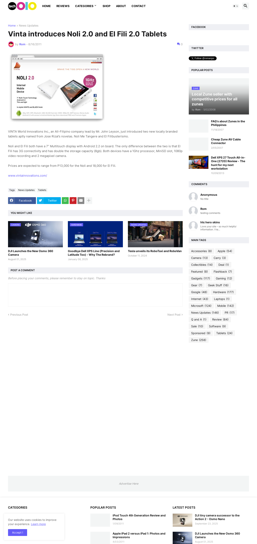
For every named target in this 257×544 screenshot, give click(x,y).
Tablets (42, 190)
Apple (225, 251)
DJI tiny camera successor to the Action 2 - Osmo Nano (217, 517)
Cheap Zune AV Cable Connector (226, 141)
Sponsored (200, 333)
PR (230, 313)
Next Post (174, 314)
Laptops (221, 299)
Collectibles (202, 265)
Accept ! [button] (17, 532)
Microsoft (201, 306)
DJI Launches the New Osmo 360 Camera (30, 252)
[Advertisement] (219, 409)
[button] (235, 6)
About (121, 6)
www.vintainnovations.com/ (27, 175)
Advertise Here (128, 483)
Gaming (224, 278)
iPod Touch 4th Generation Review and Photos (139, 517)
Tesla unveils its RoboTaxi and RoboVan (155, 251)
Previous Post (19, 314)
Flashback (223, 272)
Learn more (38, 524)
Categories (84, 6)
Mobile (225, 306)
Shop (106, 6)
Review (220, 319)
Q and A (198, 319)
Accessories (201, 251)
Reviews (62, 6)
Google (199, 292)
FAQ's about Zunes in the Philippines (228, 123)
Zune (198, 340)
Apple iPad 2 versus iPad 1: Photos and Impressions (139, 535)
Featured (199, 272)
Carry (220, 258)
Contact (139, 6)
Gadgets (200, 278)
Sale (197, 326)
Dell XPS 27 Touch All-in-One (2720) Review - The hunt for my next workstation (228, 163)
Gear (196, 285)
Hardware (223, 292)
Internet (199, 299)
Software (217, 326)
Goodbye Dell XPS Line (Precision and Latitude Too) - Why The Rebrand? (94, 252)
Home (46, 6)
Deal (223, 265)
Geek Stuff (218, 285)
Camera (199, 258)
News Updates (28, 25)
